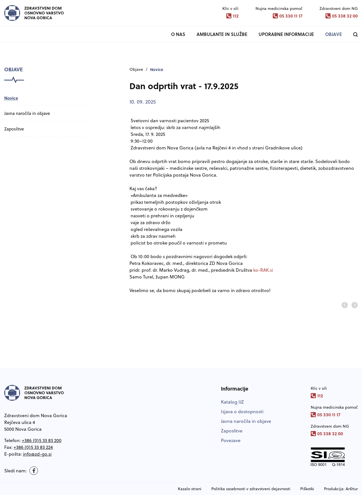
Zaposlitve (14, 129)
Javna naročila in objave (27, 113)
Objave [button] (333, 34)
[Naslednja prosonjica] (355, 305)
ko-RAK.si (263, 270)
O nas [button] (178, 34)
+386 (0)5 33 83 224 (33, 447)
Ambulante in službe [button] (222, 34)
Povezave (230, 440)
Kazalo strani (189, 489)
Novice (11, 98)
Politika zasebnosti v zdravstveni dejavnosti (250, 489)
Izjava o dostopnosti (242, 411)
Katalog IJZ (232, 402)
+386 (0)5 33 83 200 (41, 440)
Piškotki (307, 489)
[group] (186, 318)
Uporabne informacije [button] (286, 34)
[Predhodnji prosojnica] (345, 305)
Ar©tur (352, 489)
